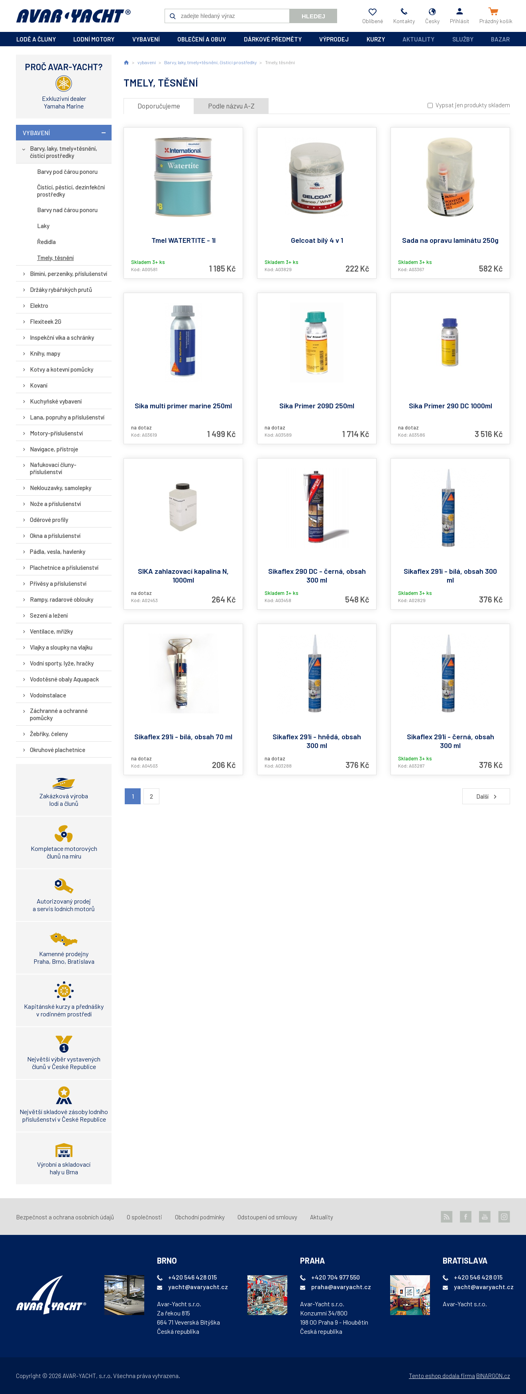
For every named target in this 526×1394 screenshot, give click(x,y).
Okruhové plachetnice (57, 749)
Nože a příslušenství (55, 503)
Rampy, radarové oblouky (61, 599)
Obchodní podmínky (200, 1217)
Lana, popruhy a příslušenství (67, 417)
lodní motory (93, 39)
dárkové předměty (273, 39)
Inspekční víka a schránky (62, 337)
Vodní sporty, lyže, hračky (62, 663)
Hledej (313, 16)
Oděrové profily (49, 519)
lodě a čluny (36, 39)
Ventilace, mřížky (51, 631)
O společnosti (144, 1217)
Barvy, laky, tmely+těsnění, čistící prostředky (63, 152)
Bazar (500, 39)
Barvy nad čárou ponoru (67, 209)
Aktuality (418, 39)
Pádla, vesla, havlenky (57, 551)
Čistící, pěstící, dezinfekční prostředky (71, 190)
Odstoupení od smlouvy (267, 1217)
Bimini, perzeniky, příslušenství (68, 273)
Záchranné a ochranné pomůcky (59, 714)
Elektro (39, 305)
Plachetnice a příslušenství (64, 567)
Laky (43, 225)
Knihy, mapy (45, 353)
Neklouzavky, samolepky (60, 487)
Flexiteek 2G (45, 321)
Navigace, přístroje (54, 449)
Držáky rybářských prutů (61, 289)
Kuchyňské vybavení (56, 401)
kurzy (376, 39)
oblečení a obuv (201, 39)
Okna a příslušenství (55, 535)
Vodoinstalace (48, 695)
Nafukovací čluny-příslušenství (53, 468)
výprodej (334, 39)
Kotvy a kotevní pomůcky (61, 369)
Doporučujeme (158, 106)
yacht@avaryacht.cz (198, 1286)
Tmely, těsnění (55, 257)
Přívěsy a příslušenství (58, 583)
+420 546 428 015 (192, 1277)
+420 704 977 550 (335, 1277)
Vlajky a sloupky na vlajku (61, 647)
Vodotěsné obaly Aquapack (64, 679)
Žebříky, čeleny (49, 733)
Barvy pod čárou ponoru (67, 171)
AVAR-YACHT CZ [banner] (73, 16)
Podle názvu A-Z (231, 106)
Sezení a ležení (49, 615)
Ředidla (46, 241)
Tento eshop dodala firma (442, 1375)
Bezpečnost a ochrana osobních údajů (65, 1217)
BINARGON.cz (493, 1375)
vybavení (146, 39)
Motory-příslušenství (56, 433)
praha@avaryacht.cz (341, 1286)
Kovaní (38, 385)
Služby (462, 39)
